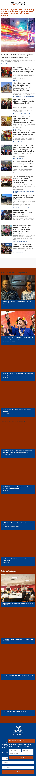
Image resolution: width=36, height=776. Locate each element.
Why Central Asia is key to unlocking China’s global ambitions (18, 675)
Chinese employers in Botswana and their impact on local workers (23, 212)
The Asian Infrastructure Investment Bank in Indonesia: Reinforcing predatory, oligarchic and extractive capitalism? (22, 87)
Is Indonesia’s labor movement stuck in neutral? (15, 711)
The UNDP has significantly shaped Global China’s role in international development (23, 70)
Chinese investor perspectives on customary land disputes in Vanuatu (24, 197)
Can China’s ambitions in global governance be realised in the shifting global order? (24, 132)
